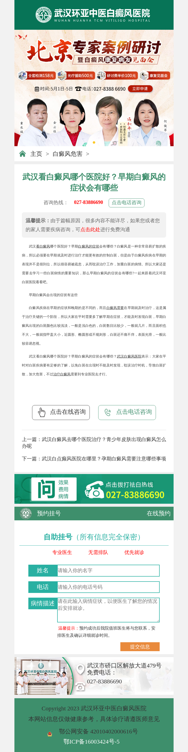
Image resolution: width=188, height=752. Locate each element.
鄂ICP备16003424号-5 (91, 741)
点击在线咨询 (61, 412)
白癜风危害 (68, 154)
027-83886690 (88, 202)
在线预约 (159, 513)
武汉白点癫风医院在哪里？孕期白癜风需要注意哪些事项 (104, 458)
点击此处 (90, 229)
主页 (36, 154)
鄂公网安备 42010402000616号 (98, 731)
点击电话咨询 (126, 202)
